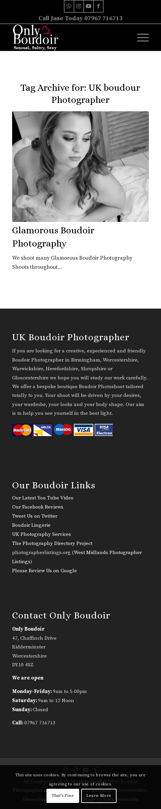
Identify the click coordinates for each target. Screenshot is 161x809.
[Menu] (139, 37)
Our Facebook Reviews (37, 507)
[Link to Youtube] (88, 6)
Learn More (98, 795)
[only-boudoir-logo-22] (67, 37)
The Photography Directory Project (52, 543)
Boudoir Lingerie (31, 525)
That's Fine (63, 795)
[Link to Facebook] (98, 6)
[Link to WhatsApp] (69, 6)
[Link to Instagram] (79, 6)
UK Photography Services (41, 534)
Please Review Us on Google (44, 571)
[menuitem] (139, 37)
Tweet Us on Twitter (34, 516)
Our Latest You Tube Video (42, 498)
